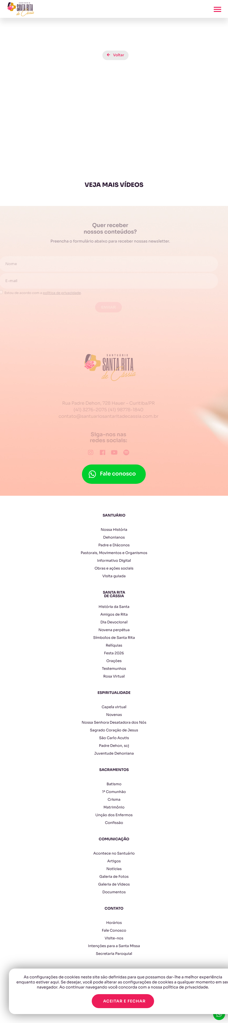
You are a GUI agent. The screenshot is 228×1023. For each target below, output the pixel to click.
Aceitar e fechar (124, 1001)
